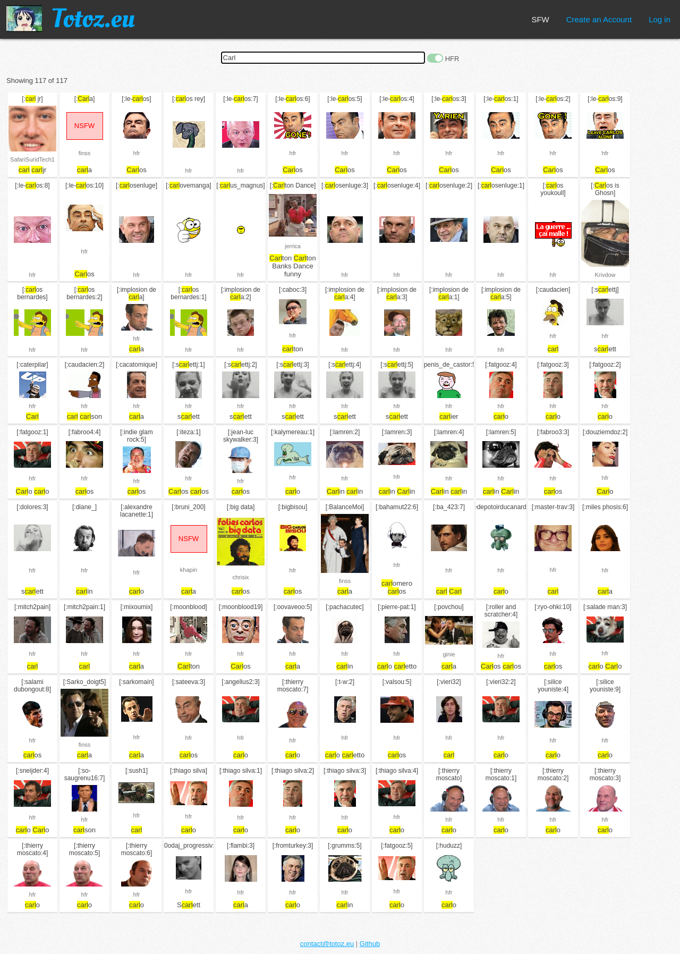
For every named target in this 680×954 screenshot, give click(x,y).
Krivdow (604, 275)
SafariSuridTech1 (32, 159)
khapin (188, 570)
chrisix (240, 577)
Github (370, 944)
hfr (136, 153)
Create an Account (599, 19)
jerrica (293, 246)
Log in (659, 19)
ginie (449, 654)
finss (85, 153)
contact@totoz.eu (327, 944)
